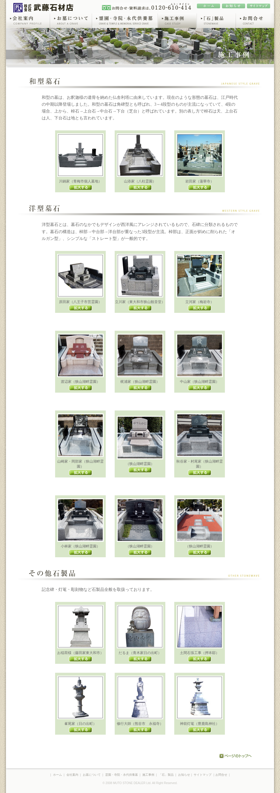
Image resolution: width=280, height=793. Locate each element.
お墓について (71, 20)
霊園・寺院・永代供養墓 (125, 20)
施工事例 (177, 20)
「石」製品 (216, 20)
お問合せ (255, 20)
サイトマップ (202, 774)
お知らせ (184, 774)
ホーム (57, 774)
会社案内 (28, 20)
